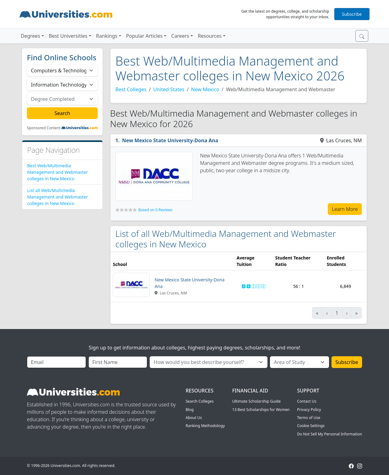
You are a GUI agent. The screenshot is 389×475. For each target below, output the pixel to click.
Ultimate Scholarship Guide (256, 401)
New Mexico (205, 89)
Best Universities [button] (68, 35)
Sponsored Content (44, 128)
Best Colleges (131, 89)
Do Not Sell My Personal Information (329, 434)
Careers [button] (180, 35)
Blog (190, 409)
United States (169, 89)
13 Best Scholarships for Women (261, 409)
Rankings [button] (107, 35)
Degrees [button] (30, 35)
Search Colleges (200, 401)
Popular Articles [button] (144, 35)
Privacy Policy (309, 409)
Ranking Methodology (205, 425)
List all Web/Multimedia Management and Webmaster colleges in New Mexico (57, 196)
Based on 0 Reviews (155, 209)
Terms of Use (308, 417)
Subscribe (352, 14)
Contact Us (306, 401)
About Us (194, 417)
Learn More (345, 209)
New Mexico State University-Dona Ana (170, 140)
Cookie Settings (311, 425)
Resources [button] (210, 35)
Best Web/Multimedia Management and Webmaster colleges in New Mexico (57, 172)
